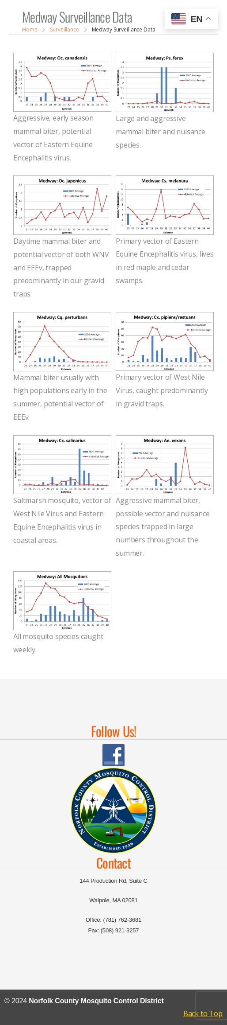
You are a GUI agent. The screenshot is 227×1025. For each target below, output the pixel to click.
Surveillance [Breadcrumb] (64, 29)
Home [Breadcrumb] (30, 29)
